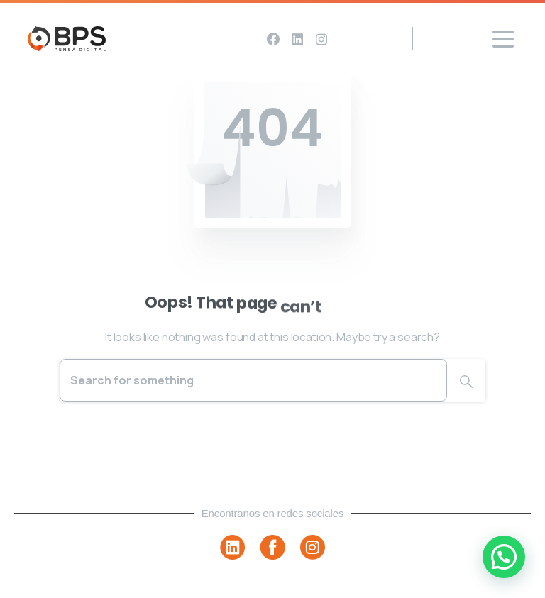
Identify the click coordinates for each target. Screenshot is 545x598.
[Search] (253, 380)
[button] (504, 557)
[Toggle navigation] (503, 39)
